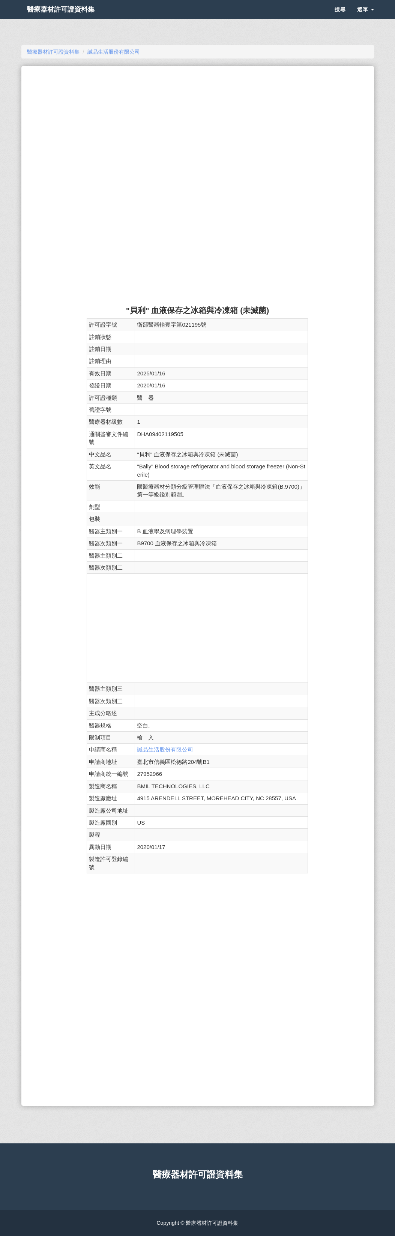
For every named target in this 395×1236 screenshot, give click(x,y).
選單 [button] (365, 18)
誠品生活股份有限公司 (165, 749)
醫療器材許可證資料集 (73, 18)
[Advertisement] (197, 126)
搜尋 (340, 18)
